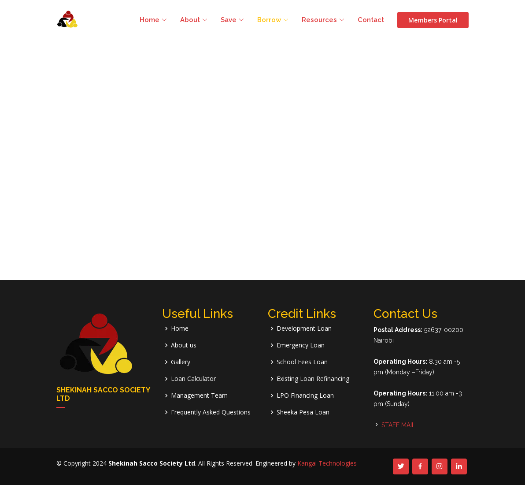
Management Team (199, 395)
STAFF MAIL (398, 425)
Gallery (180, 362)
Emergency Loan (301, 345)
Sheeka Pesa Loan (303, 412)
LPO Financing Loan (305, 395)
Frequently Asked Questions (211, 412)
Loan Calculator (193, 379)
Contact (371, 20)
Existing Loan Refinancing (313, 379)
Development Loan (304, 328)
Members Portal (433, 20)
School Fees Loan (302, 362)
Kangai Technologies (327, 463)
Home (180, 328)
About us (183, 345)
